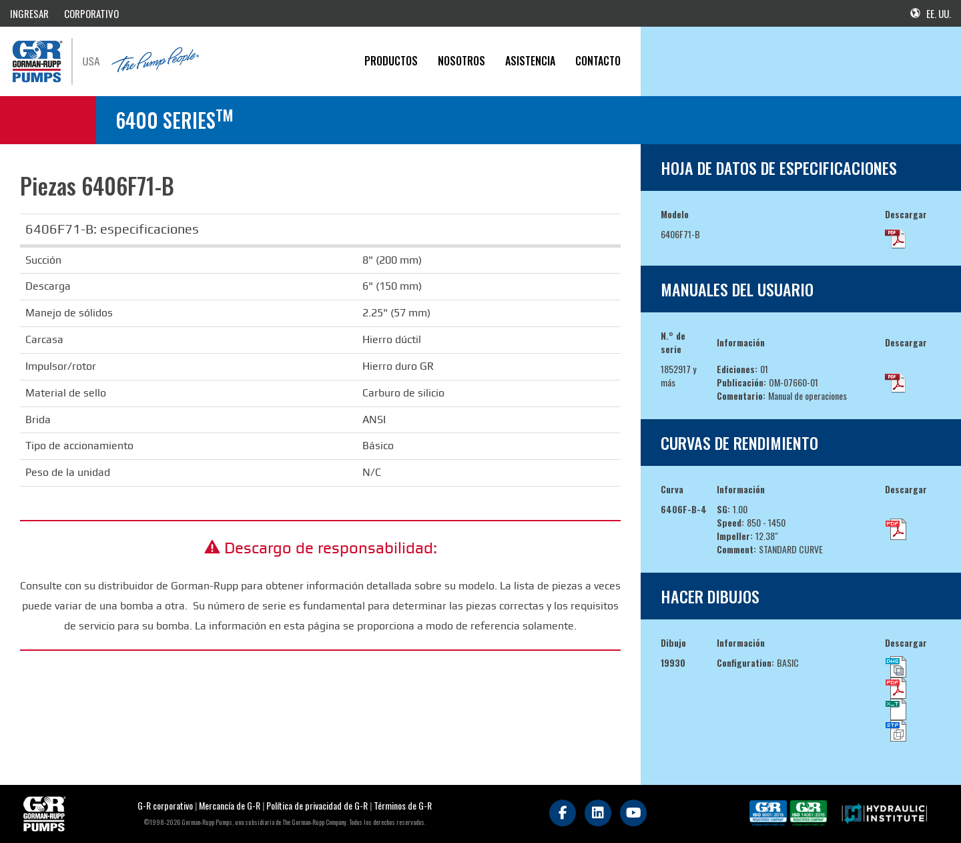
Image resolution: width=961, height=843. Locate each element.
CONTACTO (598, 61)
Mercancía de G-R (230, 805)
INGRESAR (29, 13)
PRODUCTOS (391, 61)
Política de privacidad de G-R (317, 805)
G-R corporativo (165, 805)
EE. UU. (930, 13)
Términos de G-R (403, 805)
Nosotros (461, 61)
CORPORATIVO (91, 13)
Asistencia (530, 61)
